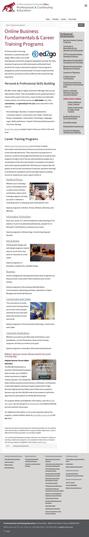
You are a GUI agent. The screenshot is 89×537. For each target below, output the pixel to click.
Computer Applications (17, 333)
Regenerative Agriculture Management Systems (72, 67)
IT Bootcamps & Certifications (69, 77)
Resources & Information (74, 479)
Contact (63, 19)
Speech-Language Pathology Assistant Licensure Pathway (70, 92)
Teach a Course (70, 482)
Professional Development (17, 25)
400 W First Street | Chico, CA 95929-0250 (63, 523)
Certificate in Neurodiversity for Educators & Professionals (73, 48)
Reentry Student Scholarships (74, 467)
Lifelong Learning (71, 456)
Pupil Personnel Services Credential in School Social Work (73, 84)
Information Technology (18, 216)
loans (44, 442)
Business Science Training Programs (73, 41)
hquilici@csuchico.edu (41, 415)
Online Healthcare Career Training (74, 103)
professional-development (21, 446)
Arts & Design (12, 241)
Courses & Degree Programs (13, 456)
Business (10, 271)
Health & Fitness (14, 179)
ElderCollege (69, 464)
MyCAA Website (34, 404)
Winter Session (9, 465)
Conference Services (72, 470)
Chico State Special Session (12, 459)
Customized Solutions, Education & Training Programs (74, 475)
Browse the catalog (12, 129)
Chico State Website (71, 485)
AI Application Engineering (73, 126)
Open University (9, 462)
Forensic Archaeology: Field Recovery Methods (72, 131)
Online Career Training (72, 99)
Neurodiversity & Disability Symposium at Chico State (73, 61)
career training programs (19, 146)
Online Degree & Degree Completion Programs (31, 460)
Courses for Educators (71, 72)
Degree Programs (9, 468)
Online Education (30, 456)
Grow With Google (70, 122)
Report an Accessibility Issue (74, 488)
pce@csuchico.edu (66, 527)
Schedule (55, 19)
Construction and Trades (18, 299)
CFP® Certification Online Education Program (72, 55)
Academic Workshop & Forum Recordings (71, 117)
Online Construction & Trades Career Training (75, 109)
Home (48, 19)
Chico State (72, 19)
